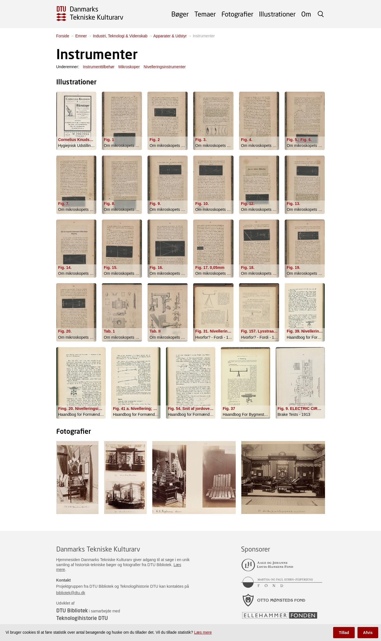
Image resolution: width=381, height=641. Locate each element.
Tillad (344, 632)
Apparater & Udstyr (170, 36)
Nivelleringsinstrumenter (165, 66)
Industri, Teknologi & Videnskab (120, 36)
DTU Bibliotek (72, 610)
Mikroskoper (129, 66)
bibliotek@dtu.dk (70, 593)
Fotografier (237, 14)
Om (306, 14)
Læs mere (203, 632)
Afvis (368, 632)
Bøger (180, 14)
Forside (62, 36)
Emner (81, 36)
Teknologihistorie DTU (82, 618)
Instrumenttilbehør (98, 66)
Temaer (205, 14)
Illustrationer (277, 14)
